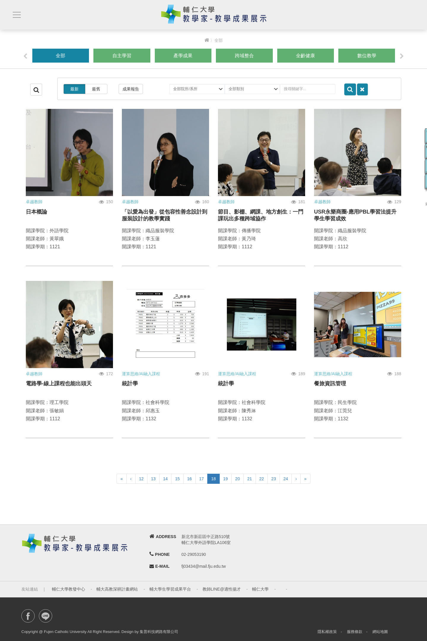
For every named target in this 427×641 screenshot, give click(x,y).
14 (165, 478)
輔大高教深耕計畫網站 (117, 589)
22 (261, 478)
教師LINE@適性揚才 (222, 589)
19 (225, 478)
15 (177, 478)
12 (141, 478)
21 (249, 478)
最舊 (96, 89)
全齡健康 (305, 55)
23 (273, 478)
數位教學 (366, 55)
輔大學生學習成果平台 (170, 589)
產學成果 (182, 55)
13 (153, 478)
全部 (60, 55)
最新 (74, 89)
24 (285, 478)
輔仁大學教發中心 (68, 589)
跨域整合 (244, 55)
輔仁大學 (260, 589)
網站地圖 (380, 631)
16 (189, 478)
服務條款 (354, 631)
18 (213, 478)
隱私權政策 (327, 631)
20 (237, 478)
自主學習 (121, 55)
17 (201, 478)
